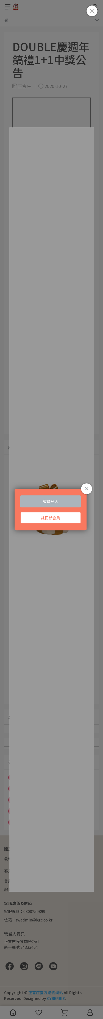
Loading (51, 509)
